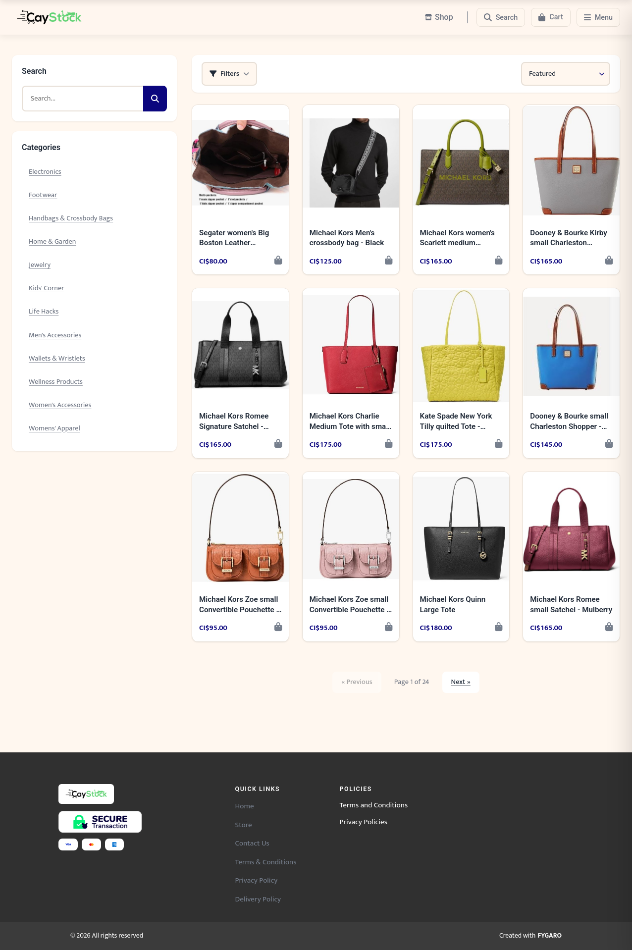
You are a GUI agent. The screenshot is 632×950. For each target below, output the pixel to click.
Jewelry (40, 265)
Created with (530, 936)
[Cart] (550, 17)
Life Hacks (43, 311)
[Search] (501, 17)
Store (243, 825)
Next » (461, 682)
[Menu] (598, 17)
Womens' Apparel (54, 428)
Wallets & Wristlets (57, 359)
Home (244, 806)
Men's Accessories (55, 335)
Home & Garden (52, 242)
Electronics (45, 172)
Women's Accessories (60, 405)
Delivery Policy (258, 899)
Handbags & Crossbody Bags (71, 218)
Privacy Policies (363, 822)
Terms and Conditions (374, 805)
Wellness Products (56, 382)
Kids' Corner (46, 288)
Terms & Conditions (266, 862)
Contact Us (252, 843)
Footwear (43, 195)
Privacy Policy (256, 880)
